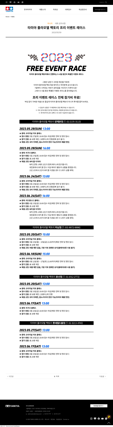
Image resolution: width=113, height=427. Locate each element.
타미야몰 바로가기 (98, 406)
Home (7, 17)
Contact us (66, 419)
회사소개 (47, 419)
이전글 (10, 376)
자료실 (55, 9)
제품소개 (42, 9)
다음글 (102, 376)
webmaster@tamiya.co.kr (35, 414)
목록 (56, 376)
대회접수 (68, 9)
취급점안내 (83, 9)
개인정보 (52, 419)
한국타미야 (28, 9)
